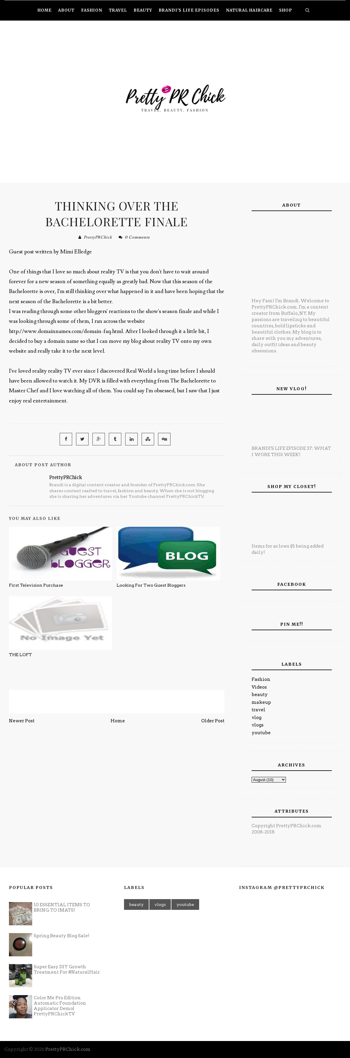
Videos (259, 687)
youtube (261, 732)
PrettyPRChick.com (68, 1049)
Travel (118, 10)
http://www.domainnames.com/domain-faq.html (66, 331)
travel (258, 709)
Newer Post (22, 721)
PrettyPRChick (98, 237)
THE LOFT (20, 654)
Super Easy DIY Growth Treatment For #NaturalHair (67, 969)
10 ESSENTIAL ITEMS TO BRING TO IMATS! (62, 907)
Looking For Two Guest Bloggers (151, 585)
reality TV (60, 371)
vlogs (258, 725)
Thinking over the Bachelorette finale (116, 213)
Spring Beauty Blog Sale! (61, 935)
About (66, 10)
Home (118, 721)
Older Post (212, 721)
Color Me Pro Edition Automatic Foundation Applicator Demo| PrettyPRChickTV (60, 1006)
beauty (260, 694)
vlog (256, 717)
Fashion (261, 679)
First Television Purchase (36, 585)
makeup (261, 702)
